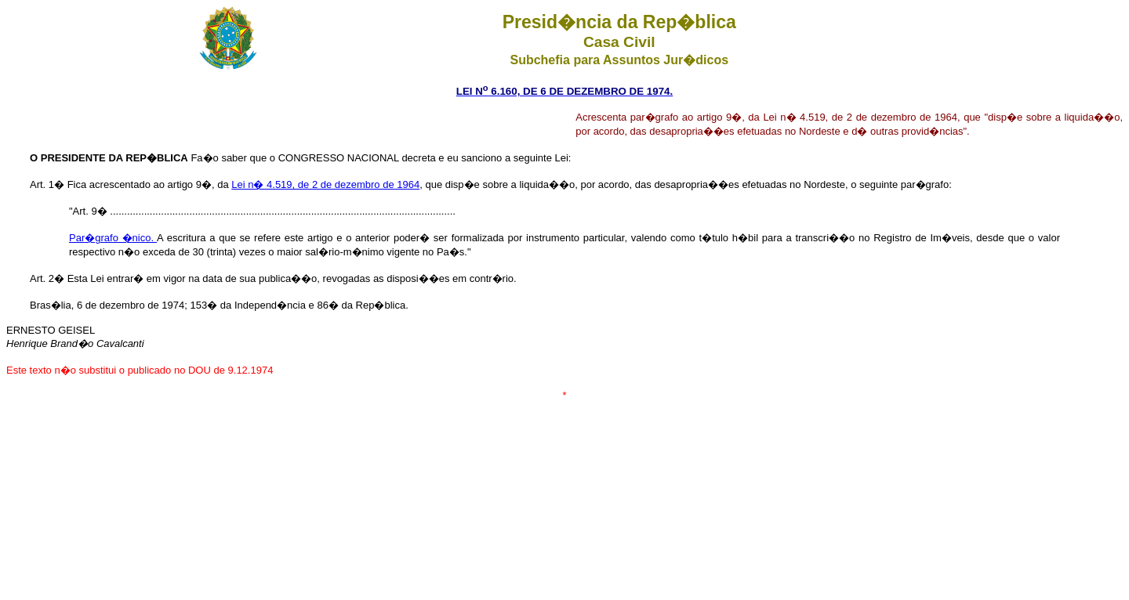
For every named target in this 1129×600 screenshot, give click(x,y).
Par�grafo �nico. (113, 238)
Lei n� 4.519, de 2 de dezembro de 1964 (325, 184)
